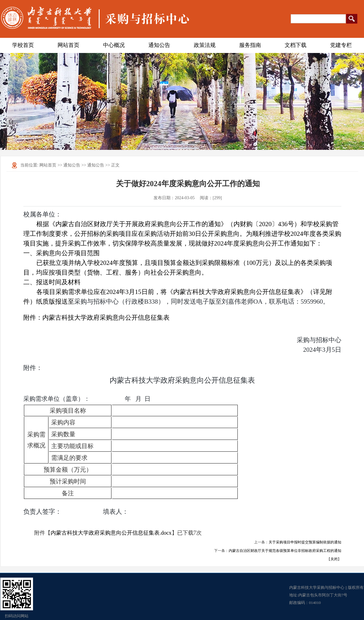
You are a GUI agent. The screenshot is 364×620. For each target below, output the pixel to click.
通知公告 (159, 45)
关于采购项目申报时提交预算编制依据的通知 (305, 542)
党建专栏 (341, 45)
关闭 (334, 559)
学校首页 (23, 45)
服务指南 (250, 45)
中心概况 (114, 45)
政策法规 (205, 45)
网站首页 (68, 45)
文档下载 (295, 45)
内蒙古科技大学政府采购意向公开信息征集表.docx (111, 533)
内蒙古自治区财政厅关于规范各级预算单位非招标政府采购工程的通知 (285, 551)
